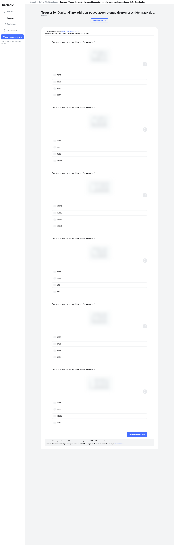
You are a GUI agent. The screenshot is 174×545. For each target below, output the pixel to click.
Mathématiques (51, 2)
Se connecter (11, 30)
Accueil (8, 11)
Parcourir (9, 18)
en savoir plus (112, 441)
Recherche (10, 24)
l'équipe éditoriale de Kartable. (70, 31)
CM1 (40, 2)
